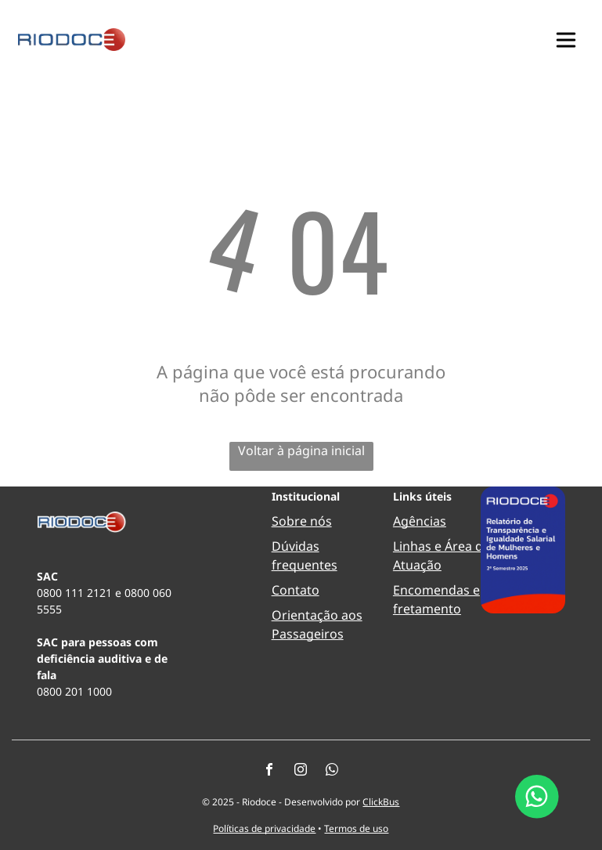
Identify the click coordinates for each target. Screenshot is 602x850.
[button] (566, 40)
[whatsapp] (332, 771)
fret (404, 608)
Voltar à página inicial (301, 450)
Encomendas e (436, 590)
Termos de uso (356, 828)
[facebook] (269, 771)
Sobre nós (302, 521)
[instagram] (300, 771)
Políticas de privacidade (264, 828)
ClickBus (380, 801)
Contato (295, 590)
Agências (419, 521)
